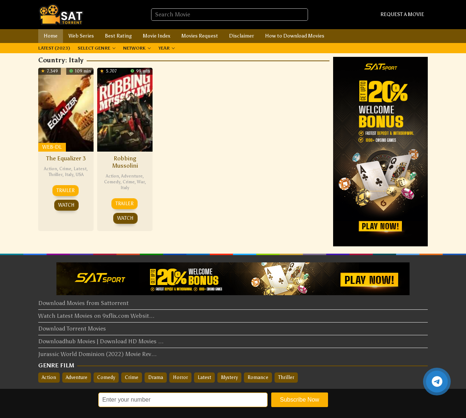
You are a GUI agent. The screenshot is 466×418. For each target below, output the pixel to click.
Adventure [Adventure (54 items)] (76, 377)
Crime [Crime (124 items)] (131, 377)
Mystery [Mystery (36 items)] (229, 377)
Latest (80, 168)
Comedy (112, 181)
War (141, 181)
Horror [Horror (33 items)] (180, 377)
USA (80, 174)
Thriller (55, 174)
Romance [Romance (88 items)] (258, 377)
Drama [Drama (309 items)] (155, 377)
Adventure (132, 176)
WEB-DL (52, 147)
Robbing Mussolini (125, 162)
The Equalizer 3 (66, 158)
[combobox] (229, 14)
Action (50, 168)
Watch (66, 205)
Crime (65, 168)
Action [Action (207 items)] (49, 377)
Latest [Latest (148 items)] (204, 377)
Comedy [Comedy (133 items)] (106, 377)
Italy (69, 174)
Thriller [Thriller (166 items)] (286, 377)
